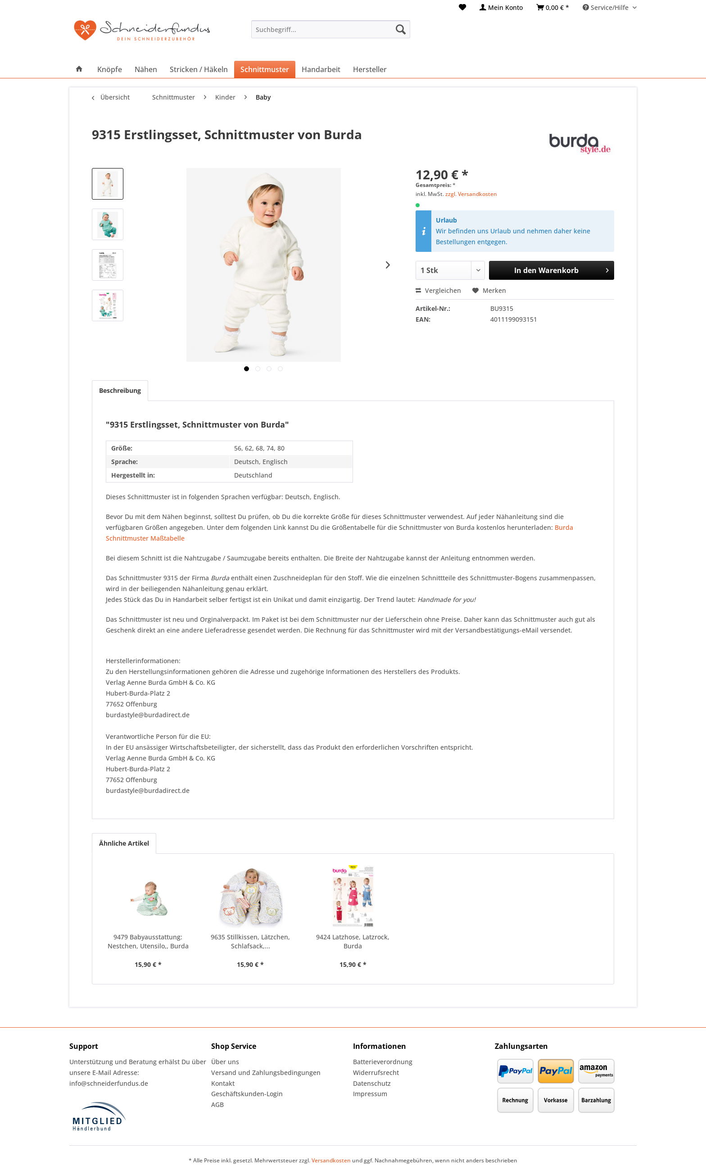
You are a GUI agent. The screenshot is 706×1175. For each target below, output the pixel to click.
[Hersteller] (370, 69)
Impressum (370, 1093)
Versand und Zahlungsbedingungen (266, 1072)
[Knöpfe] (109, 69)
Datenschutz (372, 1083)
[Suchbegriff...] (330, 29)
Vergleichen (438, 290)
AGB (217, 1104)
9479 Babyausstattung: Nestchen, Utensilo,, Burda (148, 941)
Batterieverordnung (382, 1061)
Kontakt (223, 1083)
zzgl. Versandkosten (471, 194)
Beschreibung (120, 390)
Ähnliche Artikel (124, 843)
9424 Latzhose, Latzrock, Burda (352, 941)
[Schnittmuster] (264, 69)
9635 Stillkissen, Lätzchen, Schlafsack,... (250, 941)
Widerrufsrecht (376, 1072)
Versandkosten (331, 1160)
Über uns (225, 1061)
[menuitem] (462, 7)
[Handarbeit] (321, 69)
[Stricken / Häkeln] (198, 69)
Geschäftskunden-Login (247, 1093)
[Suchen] (400, 29)
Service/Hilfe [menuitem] (606, 7)
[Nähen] (145, 69)
